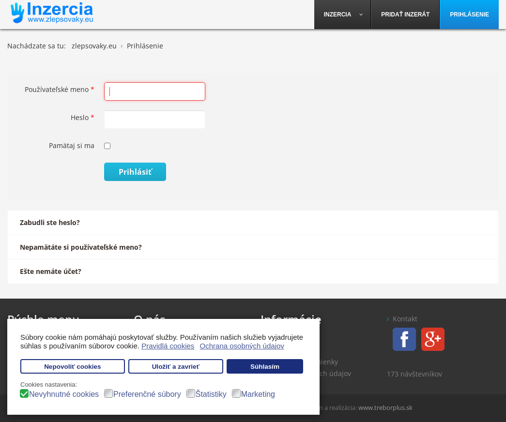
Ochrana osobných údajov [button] (242, 346)
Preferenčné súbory (147, 394)
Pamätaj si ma (71, 145)
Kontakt (405, 318)
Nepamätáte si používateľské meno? (81, 247)
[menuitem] (342, 14)
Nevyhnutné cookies (64, 394)
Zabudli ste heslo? (50, 222)
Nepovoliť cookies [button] (72, 366)
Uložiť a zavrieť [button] (175, 366)
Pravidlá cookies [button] (167, 346)
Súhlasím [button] (264, 366)
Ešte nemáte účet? (50, 271)
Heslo (82, 117)
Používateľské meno (59, 89)
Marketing (258, 394)
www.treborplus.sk (385, 407)
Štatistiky (211, 394)
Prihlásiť (135, 171)
